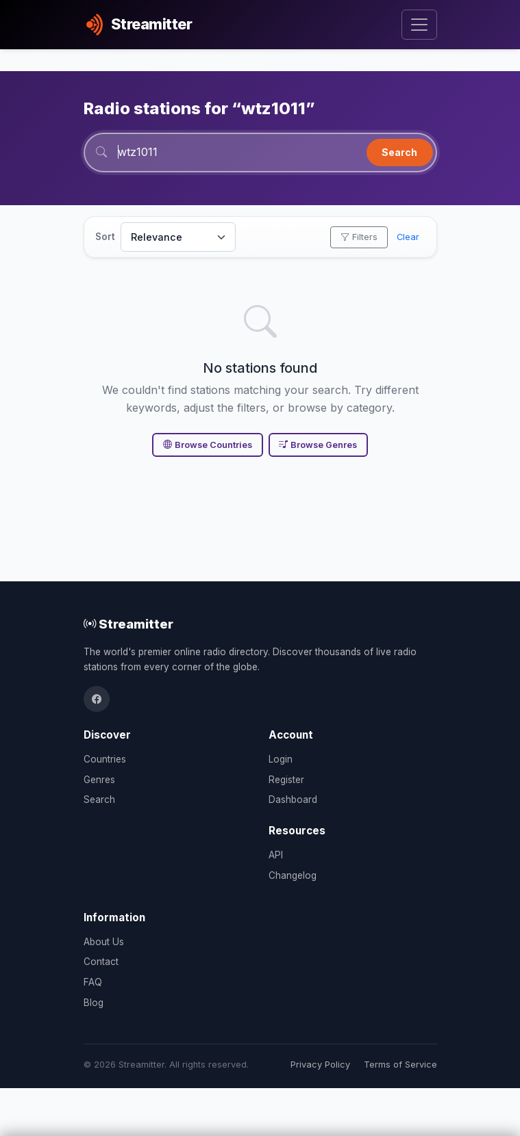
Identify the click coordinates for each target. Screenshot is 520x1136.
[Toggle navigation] (418, 25)
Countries (105, 759)
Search (399, 152)
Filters (359, 236)
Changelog (293, 875)
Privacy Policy (320, 1064)
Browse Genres (318, 445)
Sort (105, 236)
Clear (408, 237)
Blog (93, 1002)
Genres (99, 779)
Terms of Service (400, 1064)
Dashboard (293, 799)
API (276, 854)
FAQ (93, 982)
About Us (104, 941)
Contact (101, 961)
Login (281, 759)
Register (286, 779)
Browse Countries (207, 445)
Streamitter (128, 623)
